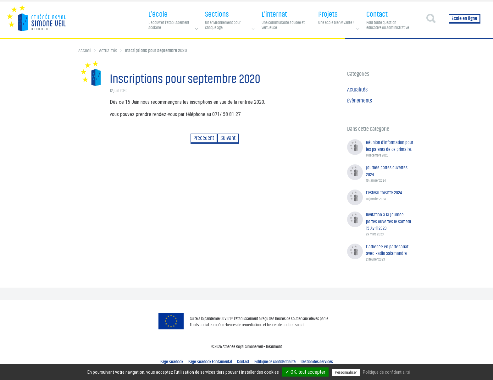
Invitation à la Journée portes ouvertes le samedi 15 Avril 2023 (388, 221)
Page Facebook (171, 361)
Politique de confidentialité (275, 361)
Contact (243, 361)
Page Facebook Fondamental (210, 361)
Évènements (359, 101)
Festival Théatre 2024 (384, 192)
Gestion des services (317, 361)
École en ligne (464, 18)
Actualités (108, 50)
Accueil (84, 50)
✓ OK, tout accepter (305, 372)
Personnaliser (346, 372)
